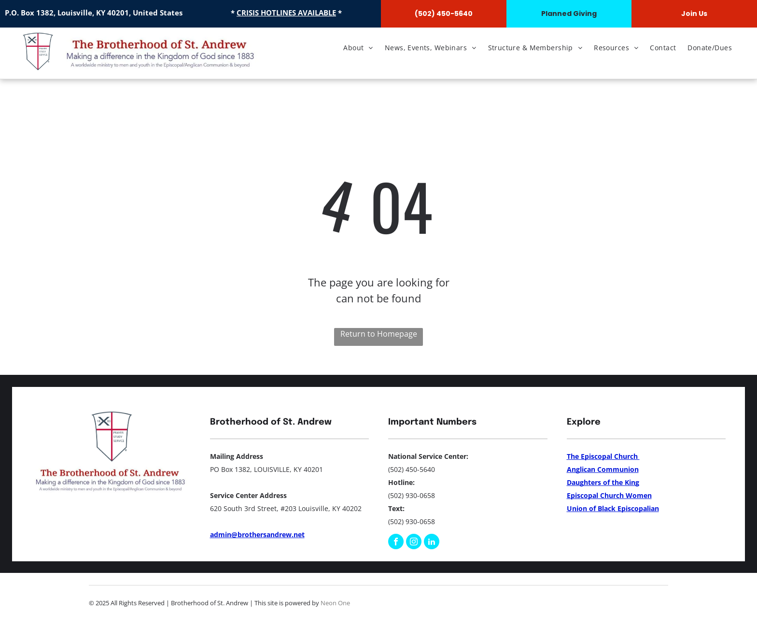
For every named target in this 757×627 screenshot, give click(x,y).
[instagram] (413, 543)
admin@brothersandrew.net (257, 534)
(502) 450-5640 (411, 469)
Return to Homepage (378, 333)
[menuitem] (358, 48)
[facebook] (396, 543)
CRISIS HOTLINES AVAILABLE (286, 12)
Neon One (335, 602)
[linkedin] (431, 543)
